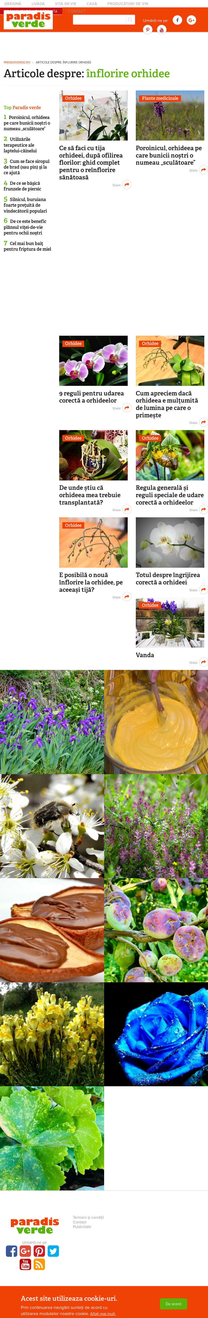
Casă (92, 4)
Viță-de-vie (65, 4)
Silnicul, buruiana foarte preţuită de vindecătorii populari (25, 205)
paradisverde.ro (17, 62)
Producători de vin (128, 4)
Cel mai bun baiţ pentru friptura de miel (27, 246)
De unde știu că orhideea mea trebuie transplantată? (90, 495)
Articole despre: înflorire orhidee (63, 62)
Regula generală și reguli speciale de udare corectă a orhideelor (170, 495)
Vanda (145, 655)
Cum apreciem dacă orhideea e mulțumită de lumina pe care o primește (167, 404)
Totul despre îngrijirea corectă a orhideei (168, 578)
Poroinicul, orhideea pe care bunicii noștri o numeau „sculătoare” (169, 155)
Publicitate (82, 1226)
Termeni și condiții (88, 1217)
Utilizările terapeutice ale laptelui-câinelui (20, 145)
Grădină (12, 4)
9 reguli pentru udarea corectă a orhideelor (91, 397)
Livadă (38, 4)
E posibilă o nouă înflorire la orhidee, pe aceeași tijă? (91, 582)
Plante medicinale (160, 98)
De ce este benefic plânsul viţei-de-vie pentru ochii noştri (25, 227)
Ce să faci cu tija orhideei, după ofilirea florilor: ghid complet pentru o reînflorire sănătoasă (91, 162)
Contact (79, 1222)
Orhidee (73, 98)
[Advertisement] (104, 45)
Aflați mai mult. (103, 1313)
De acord (173, 1304)
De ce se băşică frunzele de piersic (22, 186)
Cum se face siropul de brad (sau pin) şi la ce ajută (26, 167)
